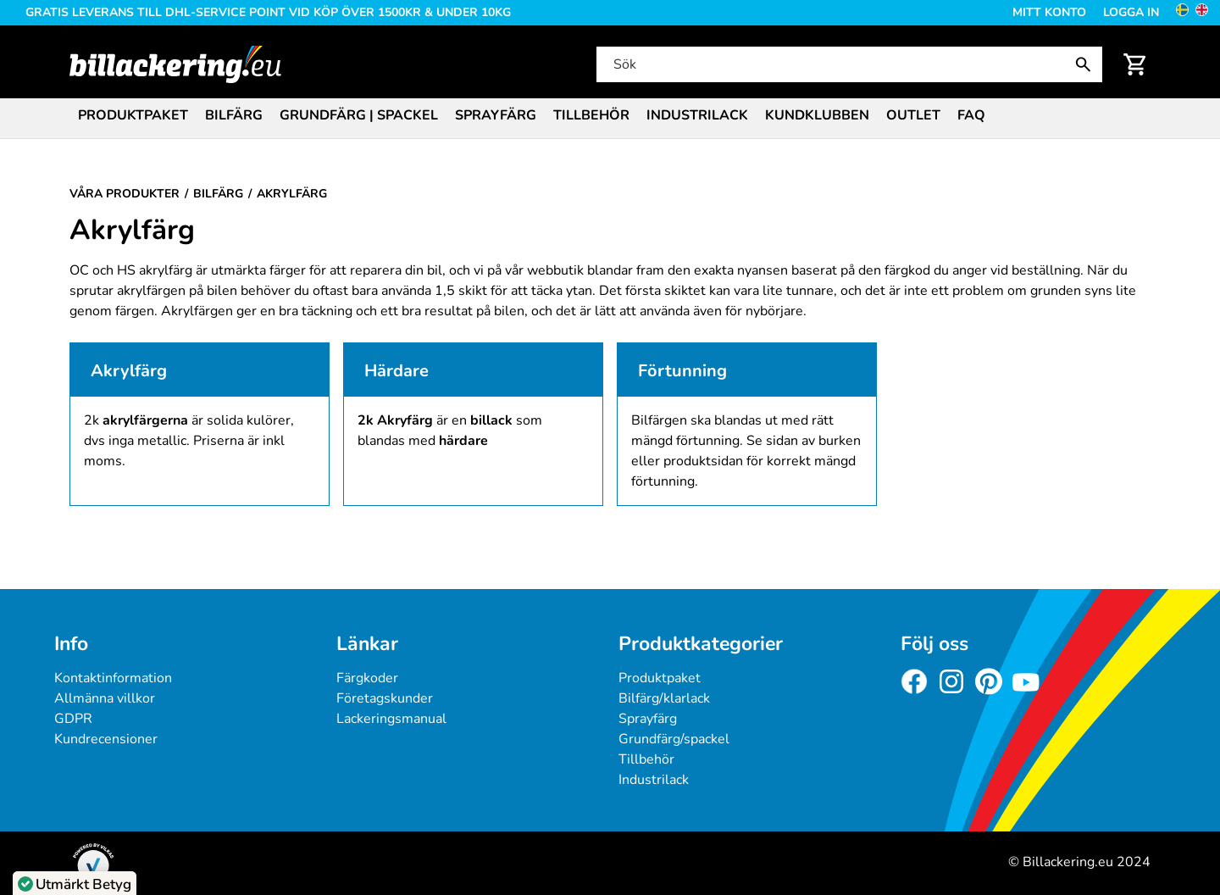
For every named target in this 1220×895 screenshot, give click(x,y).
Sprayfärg (495, 115)
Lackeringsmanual (391, 718)
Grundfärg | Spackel (359, 115)
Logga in (1131, 12)
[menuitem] (133, 114)
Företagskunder (384, 698)
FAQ (971, 115)
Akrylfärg (129, 370)
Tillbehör (591, 115)
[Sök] (848, 64)
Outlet (913, 115)
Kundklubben (817, 115)
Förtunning (682, 370)
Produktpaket (133, 115)
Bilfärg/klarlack (664, 698)
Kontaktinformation (113, 678)
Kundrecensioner (106, 739)
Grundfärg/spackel (673, 739)
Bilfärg (234, 115)
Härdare (396, 370)
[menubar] (610, 117)
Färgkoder (367, 678)
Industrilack (697, 115)
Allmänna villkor (104, 698)
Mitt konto (1049, 12)
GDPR (73, 718)
